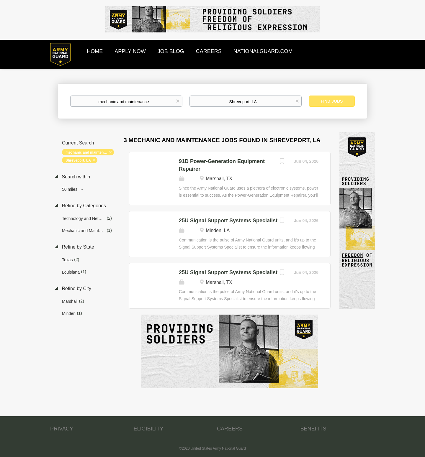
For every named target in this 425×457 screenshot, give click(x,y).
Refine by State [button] (77, 246)
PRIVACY (61, 429)
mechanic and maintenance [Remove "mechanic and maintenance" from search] (89, 152)
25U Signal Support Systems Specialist (228, 220)
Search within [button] (75, 176)
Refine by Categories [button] (83, 205)
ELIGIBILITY (149, 429)
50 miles (70, 189)
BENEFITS (313, 429)
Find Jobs (332, 101)
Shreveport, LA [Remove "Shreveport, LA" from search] (78, 160)
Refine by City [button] (76, 288)
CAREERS (230, 429)
